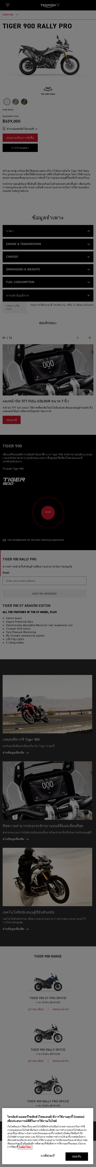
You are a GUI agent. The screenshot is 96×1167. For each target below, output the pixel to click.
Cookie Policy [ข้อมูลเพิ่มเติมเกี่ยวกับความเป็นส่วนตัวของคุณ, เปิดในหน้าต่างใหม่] (25, 1147)
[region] (47, 1136)
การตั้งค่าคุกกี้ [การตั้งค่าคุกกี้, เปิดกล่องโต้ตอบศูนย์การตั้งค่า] (47, 1156)
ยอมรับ (76, 1156)
